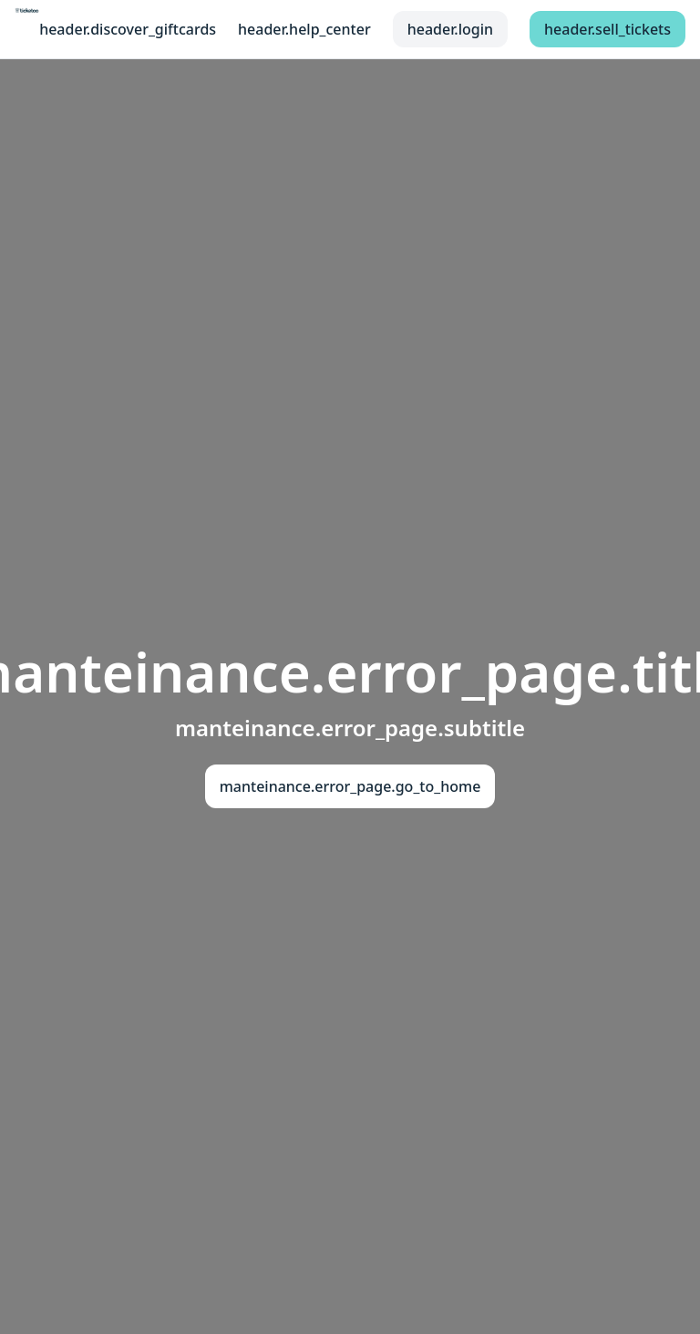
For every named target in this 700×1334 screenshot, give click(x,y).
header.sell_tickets (607, 29)
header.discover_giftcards (127, 29)
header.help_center (304, 29)
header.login (450, 29)
